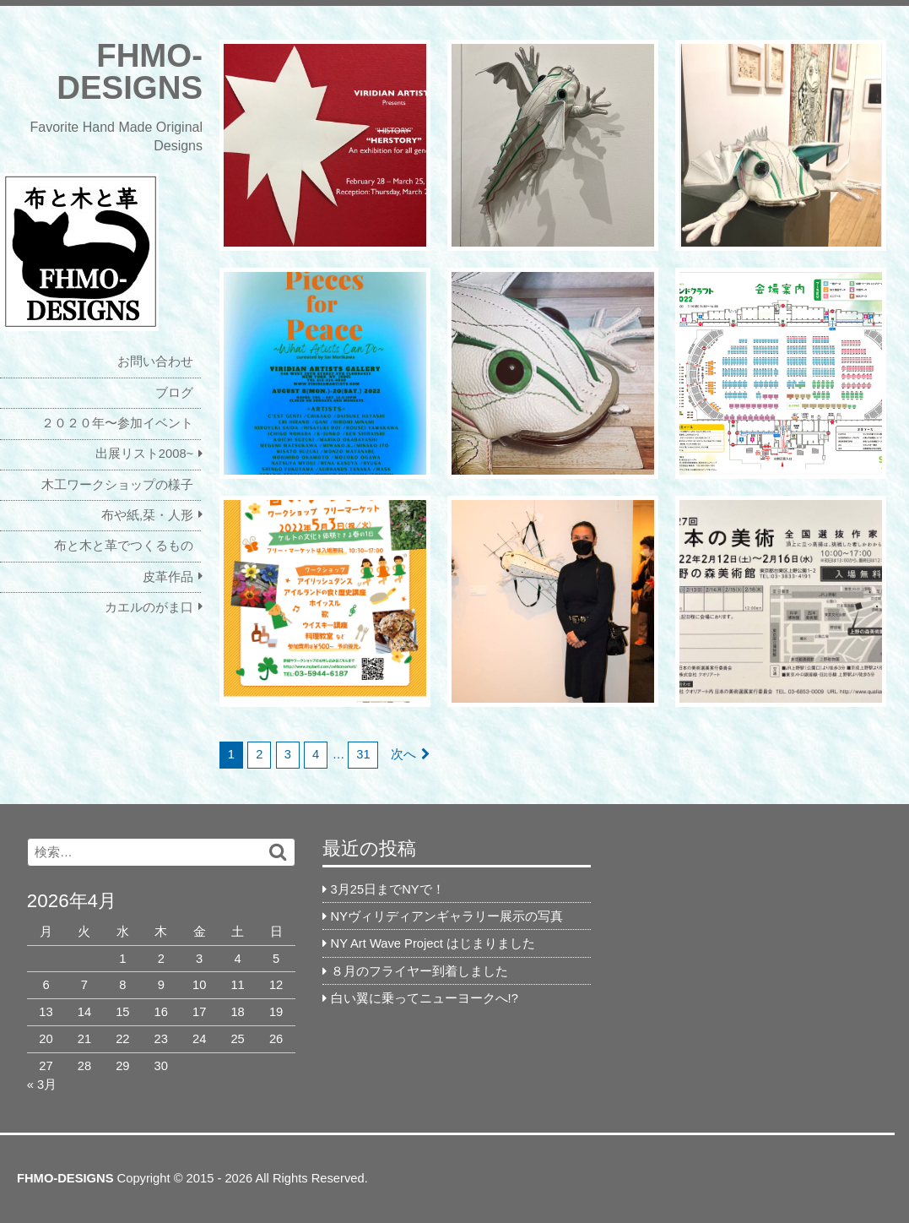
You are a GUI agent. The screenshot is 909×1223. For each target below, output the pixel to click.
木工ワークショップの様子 (117, 485)
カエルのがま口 (149, 607)
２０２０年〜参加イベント (117, 423)
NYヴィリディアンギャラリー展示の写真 (447, 916)
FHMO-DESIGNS (130, 71)
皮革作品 (168, 577)
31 (363, 754)
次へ (403, 754)
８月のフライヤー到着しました (419, 971)
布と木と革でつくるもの (123, 545)
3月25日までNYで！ (388, 889)
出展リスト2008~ (144, 453)
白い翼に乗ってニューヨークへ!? (424, 998)
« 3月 (42, 1084)
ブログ (174, 393)
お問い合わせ (155, 361)
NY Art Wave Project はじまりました (433, 943)
